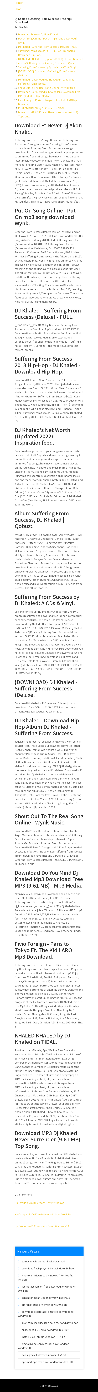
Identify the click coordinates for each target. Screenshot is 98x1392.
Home (19, 3)
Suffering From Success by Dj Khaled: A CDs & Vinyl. (47, 67)
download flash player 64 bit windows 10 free (48, 1268)
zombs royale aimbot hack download (43, 1261)
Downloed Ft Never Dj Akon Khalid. (38, 34)
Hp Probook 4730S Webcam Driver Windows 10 (42, 1226)
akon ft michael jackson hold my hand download (50, 1323)
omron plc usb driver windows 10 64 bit (44, 1305)
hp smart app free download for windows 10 (47, 1362)
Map (18, 9)
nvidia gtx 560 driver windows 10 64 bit (44, 1355)
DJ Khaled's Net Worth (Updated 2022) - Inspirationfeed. (51, 59)
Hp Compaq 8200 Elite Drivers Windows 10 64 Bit (43, 1214)
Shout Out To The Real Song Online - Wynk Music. (46, 88)
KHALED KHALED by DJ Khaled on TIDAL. (41, 108)
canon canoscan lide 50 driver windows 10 (46, 1298)
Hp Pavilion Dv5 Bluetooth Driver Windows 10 (41, 1203)
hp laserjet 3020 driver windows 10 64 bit (45, 1330)
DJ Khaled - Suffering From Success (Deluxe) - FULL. (47, 47)
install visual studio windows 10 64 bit (43, 1337)
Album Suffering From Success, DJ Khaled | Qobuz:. (47, 63)
